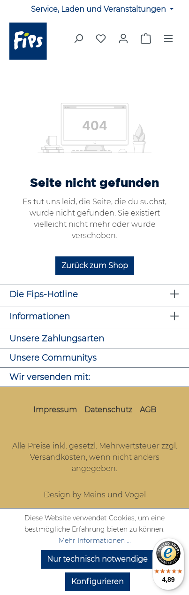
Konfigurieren (97, 581)
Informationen (39, 316)
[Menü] (168, 41)
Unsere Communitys (53, 358)
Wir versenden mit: (49, 377)
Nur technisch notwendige (97, 559)
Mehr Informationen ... (95, 540)
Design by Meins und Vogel (95, 494)
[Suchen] (78, 41)
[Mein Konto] (123, 38)
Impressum (55, 409)
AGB (148, 409)
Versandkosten (58, 457)
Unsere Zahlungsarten (56, 338)
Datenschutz (108, 409)
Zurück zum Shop (94, 265)
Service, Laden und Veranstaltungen (99, 9)
